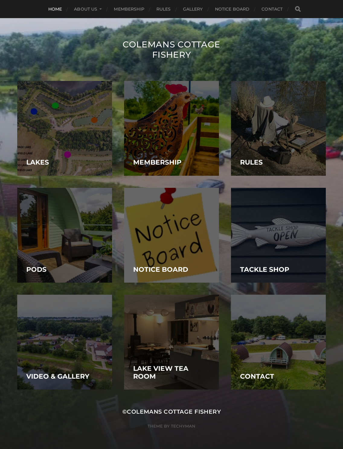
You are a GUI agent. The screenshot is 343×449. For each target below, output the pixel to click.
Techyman (183, 426)
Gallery (193, 9)
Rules (163, 9)
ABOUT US (85, 9)
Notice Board (232, 9)
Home (55, 9)
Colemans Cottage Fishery (171, 49)
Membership (129, 9)
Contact (272, 9)
